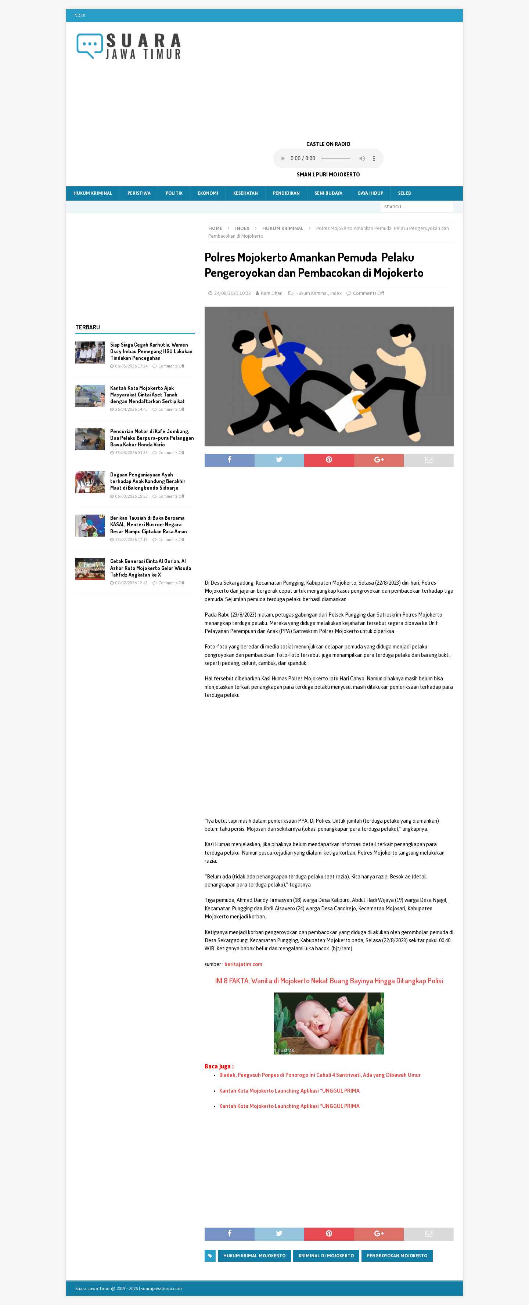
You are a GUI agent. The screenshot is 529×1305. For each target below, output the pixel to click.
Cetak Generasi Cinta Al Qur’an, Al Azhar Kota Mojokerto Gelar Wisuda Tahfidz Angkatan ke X (150, 567)
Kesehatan (245, 193)
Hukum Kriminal (92, 193)
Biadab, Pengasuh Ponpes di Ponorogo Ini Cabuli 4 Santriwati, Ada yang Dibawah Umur (320, 1075)
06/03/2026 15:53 (131, 496)
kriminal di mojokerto (326, 1255)
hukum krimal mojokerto (254, 1255)
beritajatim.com (243, 964)
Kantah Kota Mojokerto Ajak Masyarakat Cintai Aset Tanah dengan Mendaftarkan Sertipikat (147, 394)
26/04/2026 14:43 (131, 409)
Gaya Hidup (370, 193)
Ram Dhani (272, 293)
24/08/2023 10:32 (232, 293)
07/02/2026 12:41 (131, 583)
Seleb (404, 193)
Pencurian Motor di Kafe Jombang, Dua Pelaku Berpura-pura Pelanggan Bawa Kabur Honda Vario (152, 437)
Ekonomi (208, 193)
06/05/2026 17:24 (131, 366)
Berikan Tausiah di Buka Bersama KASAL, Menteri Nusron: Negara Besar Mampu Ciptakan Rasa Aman (148, 524)
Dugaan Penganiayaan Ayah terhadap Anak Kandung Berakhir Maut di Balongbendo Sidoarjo (148, 481)
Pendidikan (286, 193)
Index (79, 15)
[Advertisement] (329, 80)
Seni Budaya (328, 193)
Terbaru (87, 327)
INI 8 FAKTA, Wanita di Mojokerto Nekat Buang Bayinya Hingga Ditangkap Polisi (329, 980)
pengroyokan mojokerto (397, 1255)
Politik (174, 193)
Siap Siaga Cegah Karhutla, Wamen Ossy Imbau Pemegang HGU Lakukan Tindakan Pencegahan (151, 351)
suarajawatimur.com (161, 1288)
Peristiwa (139, 193)
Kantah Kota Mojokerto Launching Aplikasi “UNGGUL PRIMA (289, 1091)
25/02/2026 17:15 (131, 539)
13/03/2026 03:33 (131, 452)
